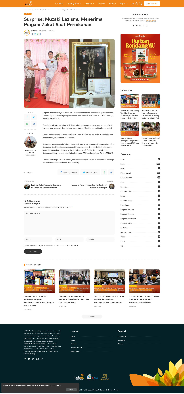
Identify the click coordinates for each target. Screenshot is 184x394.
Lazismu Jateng (126, 200)
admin (35, 30)
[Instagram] (140, 26)
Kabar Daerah (126, 173)
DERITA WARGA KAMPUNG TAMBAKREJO (30, 153)
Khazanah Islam (126, 191)
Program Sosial (126, 223)
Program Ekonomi (127, 214)
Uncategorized (126, 232)
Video (123, 237)
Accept (29, 389)
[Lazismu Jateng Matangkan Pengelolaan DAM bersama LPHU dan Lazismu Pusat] (130, 129)
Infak (122, 169)
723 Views (51, 30)
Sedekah (124, 228)
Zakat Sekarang (152, 3)
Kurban (123, 196)
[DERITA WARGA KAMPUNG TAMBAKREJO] (30, 142)
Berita (28, 14)
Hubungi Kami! (151, 20)
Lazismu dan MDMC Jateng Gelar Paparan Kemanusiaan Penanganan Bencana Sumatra (109, 300)
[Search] (140, 3)
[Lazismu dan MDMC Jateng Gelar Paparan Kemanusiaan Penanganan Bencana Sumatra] (109, 282)
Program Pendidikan (128, 219)
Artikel (123, 159)
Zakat (123, 241)
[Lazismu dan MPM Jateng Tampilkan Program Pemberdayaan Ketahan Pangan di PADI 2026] (130, 101)
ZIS (122, 246)
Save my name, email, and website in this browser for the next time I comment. (52, 246)
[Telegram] (40, 34)
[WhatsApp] (37, 34)
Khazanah (124, 187)
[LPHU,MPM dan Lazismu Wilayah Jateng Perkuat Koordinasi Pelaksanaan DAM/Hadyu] (144, 282)
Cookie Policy (29, 385)
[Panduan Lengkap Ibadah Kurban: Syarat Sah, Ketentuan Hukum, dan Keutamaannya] (151, 129)
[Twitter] (35, 34)
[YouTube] (144, 26)
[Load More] (92, 317)
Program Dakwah (127, 209)
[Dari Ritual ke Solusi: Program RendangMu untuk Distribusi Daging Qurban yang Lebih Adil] (151, 101)
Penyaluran (125, 205)
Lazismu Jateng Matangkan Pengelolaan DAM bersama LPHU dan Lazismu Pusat (72, 300)
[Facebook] (32, 34)
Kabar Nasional (126, 178)
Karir (122, 182)
